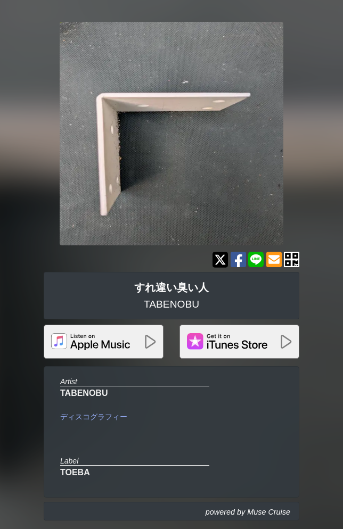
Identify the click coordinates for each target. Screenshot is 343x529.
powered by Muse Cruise (248, 512)
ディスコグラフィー (93, 416)
